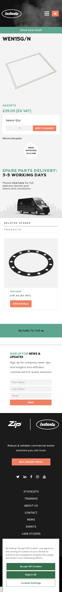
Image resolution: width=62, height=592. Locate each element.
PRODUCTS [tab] (12, 229)
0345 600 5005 (31, 30)
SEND (31, 402)
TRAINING (31, 498)
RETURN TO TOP (31, 330)
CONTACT (31, 512)
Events (31, 526)
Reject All (30, 579)
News (31, 519)
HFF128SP (15, 291)
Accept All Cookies (31, 571)
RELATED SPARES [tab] (17, 223)
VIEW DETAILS (21, 303)
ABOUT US (31, 505)
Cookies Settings (31, 588)
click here (18, 182)
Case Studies (31, 533)
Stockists (31, 491)
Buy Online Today (31, 462)
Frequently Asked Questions (31, 540)
